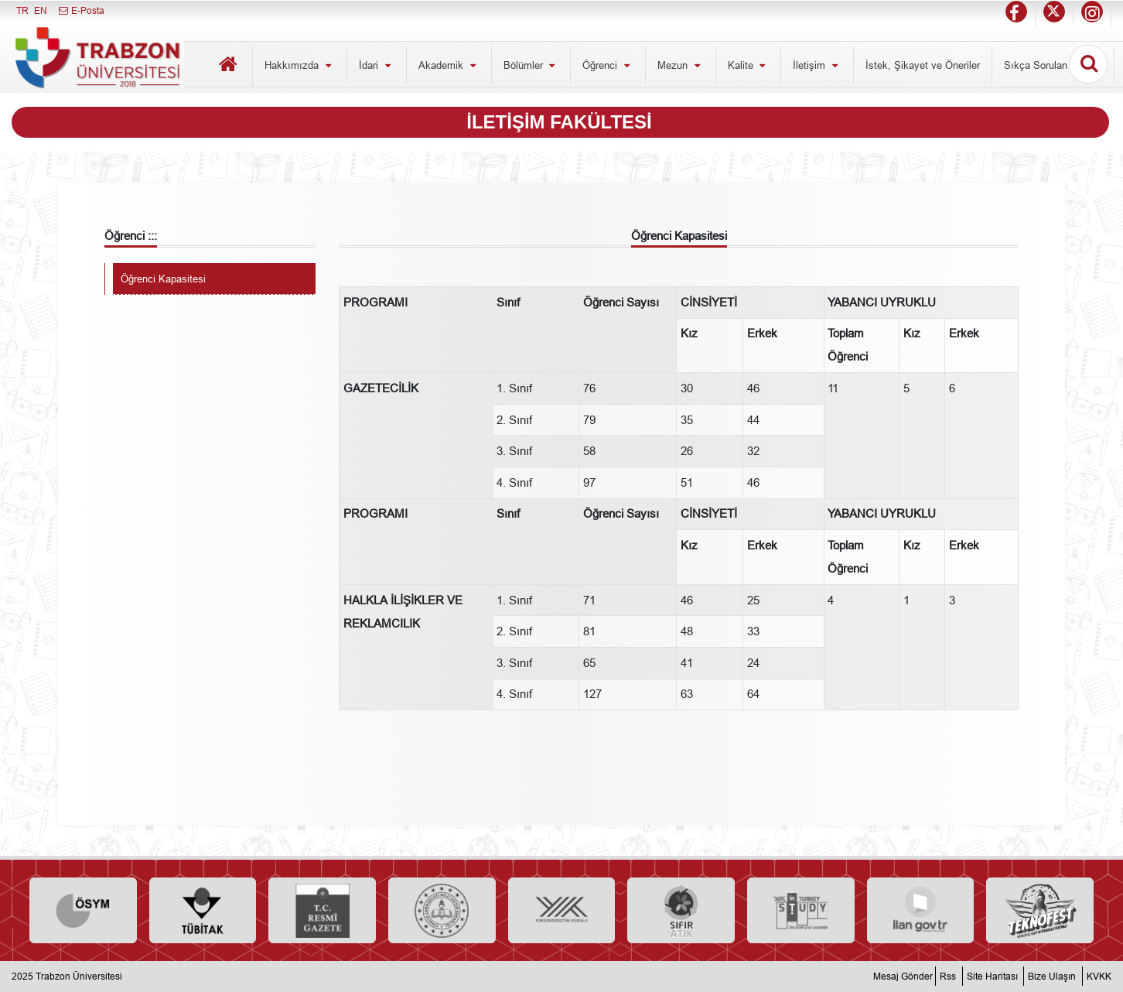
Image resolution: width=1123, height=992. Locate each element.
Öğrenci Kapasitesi (163, 278)
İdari (376, 65)
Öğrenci (607, 65)
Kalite (749, 65)
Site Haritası (992, 976)
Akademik (449, 65)
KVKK (1099, 976)
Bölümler (531, 65)
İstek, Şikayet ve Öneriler (922, 65)
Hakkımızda (300, 65)
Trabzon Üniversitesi (79, 976)
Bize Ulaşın (1052, 976)
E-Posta (80, 10)
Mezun (680, 65)
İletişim (817, 65)
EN (40, 10)
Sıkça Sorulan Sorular (1053, 65)
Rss (948, 976)
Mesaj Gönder (903, 976)
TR (22, 10)
